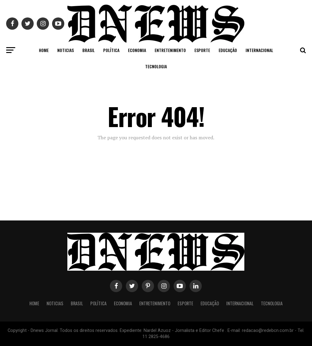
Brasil (88, 50)
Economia (137, 50)
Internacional (259, 50)
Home (44, 50)
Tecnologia (156, 66)
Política (111, 50)
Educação (228, 50)
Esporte (202, 50)
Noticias (65, 50)
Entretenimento (170, 50)
